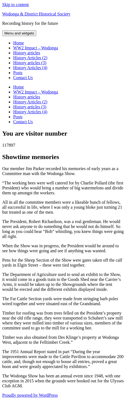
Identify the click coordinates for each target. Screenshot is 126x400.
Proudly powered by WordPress (30, 395)
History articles (26, 52)
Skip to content (15, 4)
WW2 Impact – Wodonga (35, 47)
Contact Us (23, 77)
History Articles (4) (30, 67)
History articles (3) (29, 62)
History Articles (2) (30, 57)
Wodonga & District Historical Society (36, 14)
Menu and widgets (19, 33)
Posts (18, 72)
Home (18, 43)
